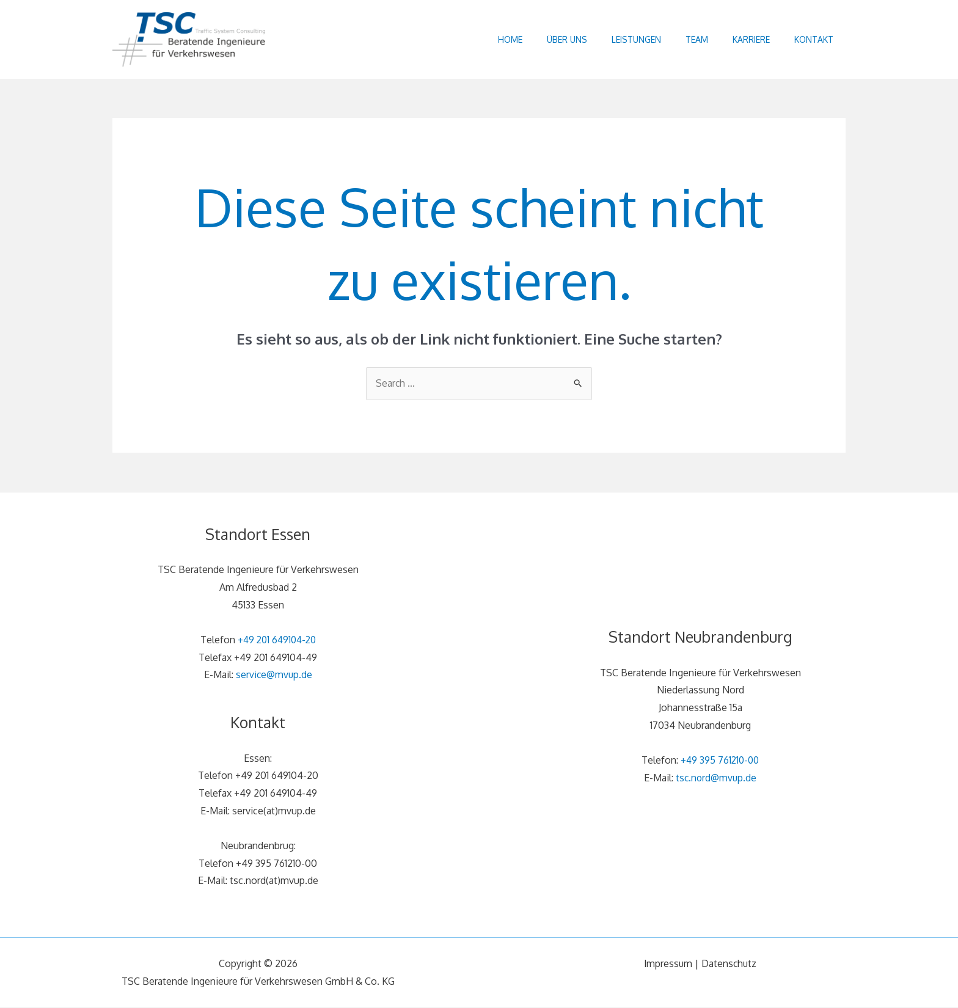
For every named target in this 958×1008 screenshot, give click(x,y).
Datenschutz (729, 964)
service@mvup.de (274, 675)
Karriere (742, 39)
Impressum (667, 964)
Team (681, 39)
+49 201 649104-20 (276, 640)
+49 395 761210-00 (720, 760)
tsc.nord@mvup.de (716, 778)
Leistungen (615, 39)
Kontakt (810, 39)
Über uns (539, 39)
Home (476, 39)
